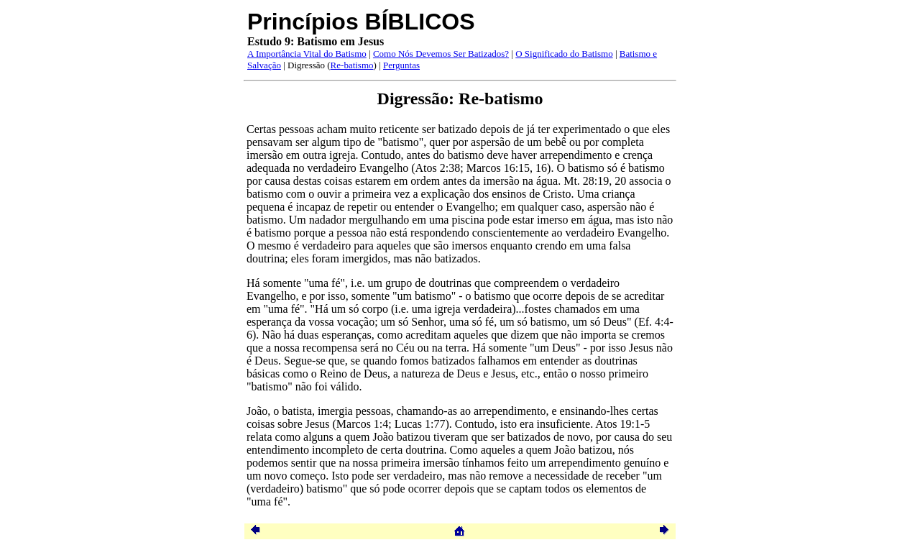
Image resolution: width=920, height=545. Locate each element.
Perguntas (401, 65)
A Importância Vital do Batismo (307, 53)
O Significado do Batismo (563, 53)
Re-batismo (352, 65)
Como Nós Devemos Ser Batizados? (441, 53)
